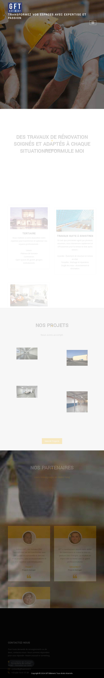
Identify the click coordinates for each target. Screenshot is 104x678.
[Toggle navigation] (93, 22)
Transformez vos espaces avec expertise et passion (47, 16)
